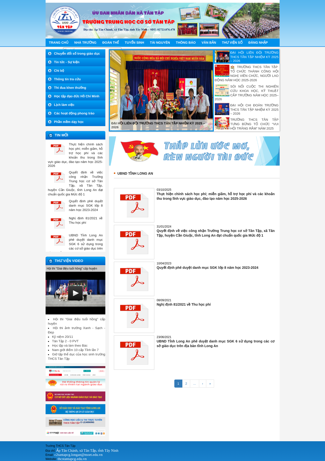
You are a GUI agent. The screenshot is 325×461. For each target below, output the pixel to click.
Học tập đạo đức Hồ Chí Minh (76, 96)
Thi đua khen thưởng (70, 88)
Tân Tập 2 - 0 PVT (65, 341)
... (194, 383)
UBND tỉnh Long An (135, 173)
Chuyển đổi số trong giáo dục (77, 53)
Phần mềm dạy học (69, 122)
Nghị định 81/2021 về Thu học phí (184, 304)
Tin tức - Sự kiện (66, 62)
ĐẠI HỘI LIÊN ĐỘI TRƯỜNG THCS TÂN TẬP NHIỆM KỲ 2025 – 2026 (254, 57)
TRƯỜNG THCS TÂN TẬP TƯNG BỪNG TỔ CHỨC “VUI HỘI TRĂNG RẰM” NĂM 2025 (254, 124)
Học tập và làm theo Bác (70, 345)
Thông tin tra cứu (67, 79)
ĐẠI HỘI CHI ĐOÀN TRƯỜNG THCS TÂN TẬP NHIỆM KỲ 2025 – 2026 (254, 109)
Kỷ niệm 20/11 (62, 337)
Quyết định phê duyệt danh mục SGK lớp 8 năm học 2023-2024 (207, 268)
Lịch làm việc (64, 105)
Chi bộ (59, 70)
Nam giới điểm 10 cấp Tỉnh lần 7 (75, 350)
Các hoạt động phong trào (74, 113)
